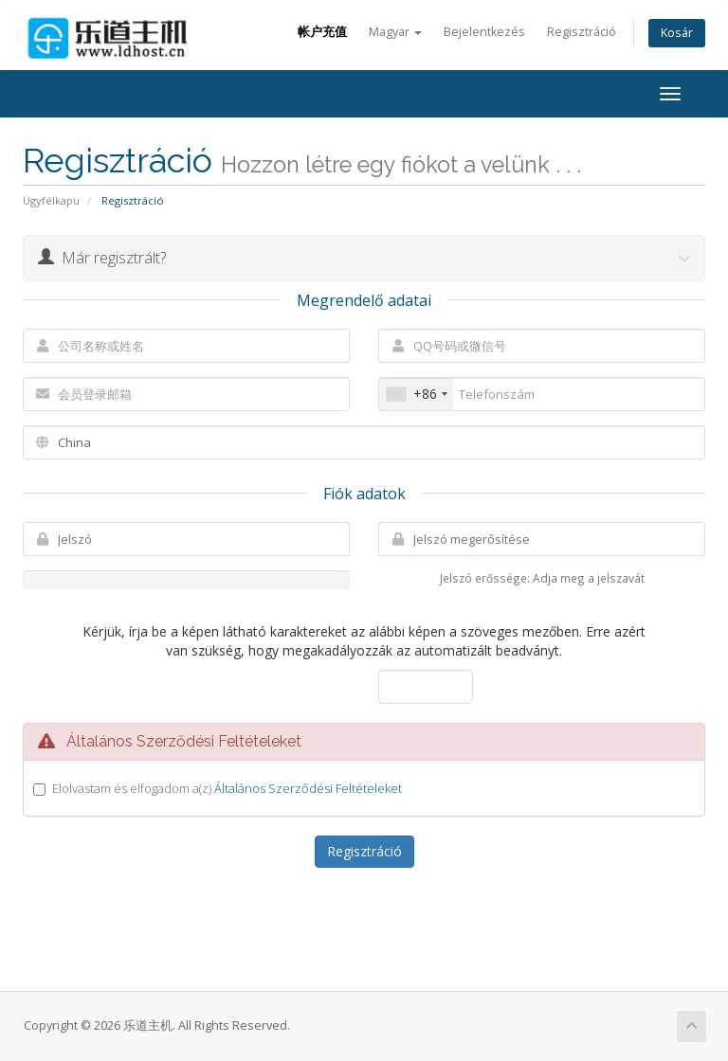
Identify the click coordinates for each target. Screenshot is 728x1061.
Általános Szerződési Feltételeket (308, 788)
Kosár (677, 33)
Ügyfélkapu (51, 200)
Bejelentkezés (484, 32)
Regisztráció (581, 32)
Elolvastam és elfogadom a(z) (227, 788)
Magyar (395, 32)
